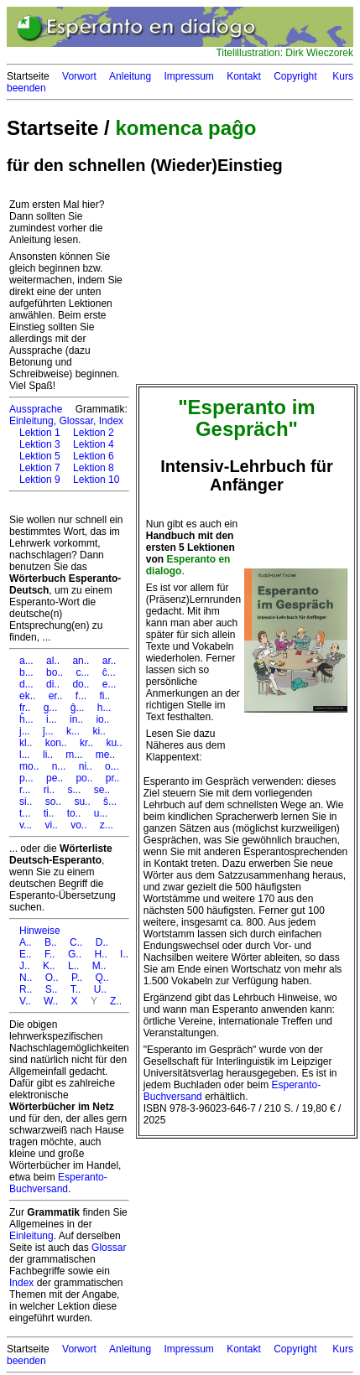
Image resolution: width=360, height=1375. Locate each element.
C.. (76, 942)
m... (73, 754)
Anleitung (130, 76)
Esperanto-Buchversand (58, 1183)
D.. (102, 942)
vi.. (50, 825)
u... (101, 813)
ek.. (27, 696)
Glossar (108, 1247)
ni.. (85, 766)
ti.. (49, 813)
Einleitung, (32, 421)
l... (24, 754)
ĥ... (26, 719)
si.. (25, 801)
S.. (51, 989)
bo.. (54, 672)
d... (26, 684)
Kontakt (244, 76)
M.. (99, 966)
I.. (124, 954)
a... (26, 661)
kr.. (86, 743)
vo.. (78, 825)
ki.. (98, 731)
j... (24, 731)
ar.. (109, 661)
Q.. (102, 977)
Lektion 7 (39, 468)
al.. (53, 661)
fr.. (24, 707)
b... (26, 672)
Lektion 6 (93, 456)
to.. (74, 813)
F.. (49, 954)
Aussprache (35, 409)
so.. (53, 801)
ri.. (49, 790)
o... (112, 766)
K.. (49, 966)
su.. (82, 801)
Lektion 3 (39, 444)
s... (74, 790)
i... (51, 719)
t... (24, 813)
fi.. (104, 696)
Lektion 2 (93, 432)
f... (81, 696)
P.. (76, 977)
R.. (25, 989)
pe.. (54, 778)
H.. (100, 954)
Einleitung (31, 1236)
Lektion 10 (96, 479)
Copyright (295, 76)
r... (24, 790)
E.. (25, 954)
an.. (80, 661)
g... (51, 707)
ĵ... (48, 731)
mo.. (29, 766)
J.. (24, 966)
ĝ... (77, 707)
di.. (53, 684)
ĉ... (109, 672)
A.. (25, 942)
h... (104, 707)
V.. (25, 1001)
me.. (105, 754)
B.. (50, 942)
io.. (102, 719)
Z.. (116, 1001)
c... (82, 672)
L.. (73, 966)
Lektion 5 (39, 456)
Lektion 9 (39, 479)
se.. (102, 790)
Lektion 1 (39, 432)
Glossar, (77, 421)
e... (109, 684)
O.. (52, 977)
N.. (25, 977)
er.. (56, 696)
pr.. (113, 778)
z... (106, 825)
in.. (76, 719)
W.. (51, 1001)
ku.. (114, 743)
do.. (80, 684)
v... (25, 825)
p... (26, 778)
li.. (48, 754)
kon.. (56, 743)
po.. (84, 778)
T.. (75, 989)
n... (59, 766)
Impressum (188, 76)
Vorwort (79, 76)
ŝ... (110, 801)
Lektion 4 (93, 444)
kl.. (25, 743)
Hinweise (39, 931)
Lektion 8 (93, 468)
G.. (74, 954)
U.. (100, 989)
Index (111, 421)
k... (73, 731)
